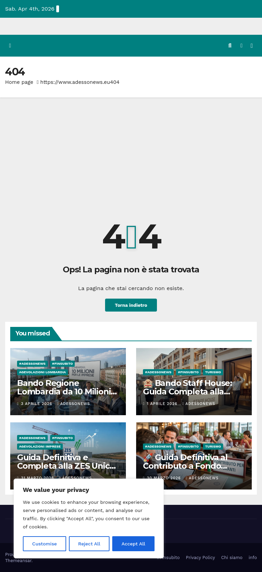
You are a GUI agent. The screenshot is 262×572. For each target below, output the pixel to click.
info (253, 557)
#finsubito (62, 363)
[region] (89, 518)
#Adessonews (32, 363)
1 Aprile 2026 (163, 403)
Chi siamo (232, 557)
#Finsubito (168, 557)
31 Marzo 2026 (38, 478)
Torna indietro (131, 304)
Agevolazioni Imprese (40, 446)
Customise (44, 543)
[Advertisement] (131, 148)
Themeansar (18, 560)
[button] (229, 45)
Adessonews (73, 403)
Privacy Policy (200, 557)
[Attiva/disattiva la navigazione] (252, 45)
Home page (19, 82)
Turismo (213, 372)
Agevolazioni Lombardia (42, 372)
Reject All (89, 543)
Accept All (133, 543)
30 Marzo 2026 (165, 478)
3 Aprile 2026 (37, 403)
